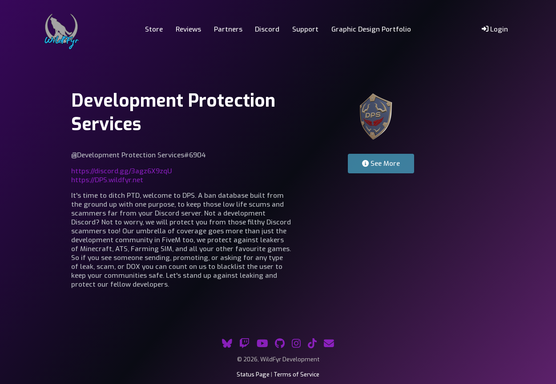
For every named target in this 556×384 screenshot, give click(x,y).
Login (495, 29)
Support (305, 29)
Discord (267, 29)
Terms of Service (296, 374)
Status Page (253, 374)
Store (154, 29)
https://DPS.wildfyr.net (107, 180)
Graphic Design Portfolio (371, 29)
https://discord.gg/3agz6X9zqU (121, 171)
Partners (228, 29)
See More (381, 163)
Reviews (188, 29)
